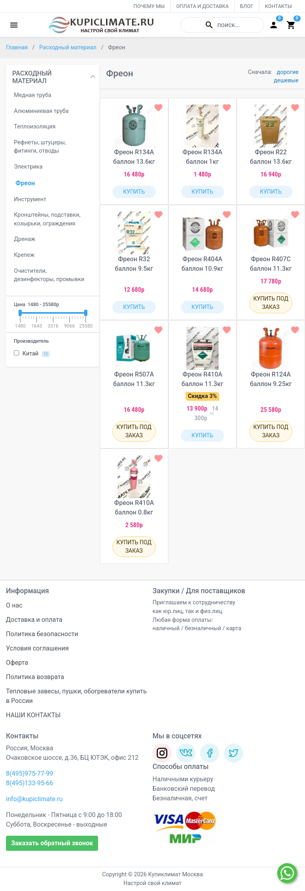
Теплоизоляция (35, 126)
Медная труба (32, 95)
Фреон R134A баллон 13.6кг (134, 156)
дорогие (288, 72)
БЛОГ (246, 6)
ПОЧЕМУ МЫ (149, 6)
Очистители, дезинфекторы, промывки (49, 275)
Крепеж (24, 255)
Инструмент (30, 199)
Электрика (28, 166)
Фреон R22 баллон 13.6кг (270, 156)
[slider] (19, 313)
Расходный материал (68, 47)
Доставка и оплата (34, 619)
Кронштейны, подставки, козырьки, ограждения (47, 219)
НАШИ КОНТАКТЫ (33, 715)
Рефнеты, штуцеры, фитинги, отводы (40, 147)
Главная (17, 47)
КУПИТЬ (134, 191)
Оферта (17, 662)
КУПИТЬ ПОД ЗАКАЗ (270, 302)
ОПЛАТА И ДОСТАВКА (202, 6)
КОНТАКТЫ (278, 6)
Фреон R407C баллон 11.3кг (270, 263)
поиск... (222, 25)
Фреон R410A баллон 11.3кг (202, 379)
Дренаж (24, 239)
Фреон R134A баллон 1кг (202, 156)
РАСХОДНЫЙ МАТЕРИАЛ (32, 77)
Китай (32, 353)
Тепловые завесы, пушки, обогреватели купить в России (76, 696)
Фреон (25, 183)
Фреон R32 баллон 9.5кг (134, 263)
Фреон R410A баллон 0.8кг (134, 507)
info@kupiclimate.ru (34, 799)
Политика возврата (35, 677)
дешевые (286, 80)
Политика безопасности (42, 634)
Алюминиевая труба (41, 111)
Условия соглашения (37, 648)
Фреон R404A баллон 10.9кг (202, 263)
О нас (14, 605)
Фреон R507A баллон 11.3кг (134, 379)
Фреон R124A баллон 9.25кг (270, 379)
